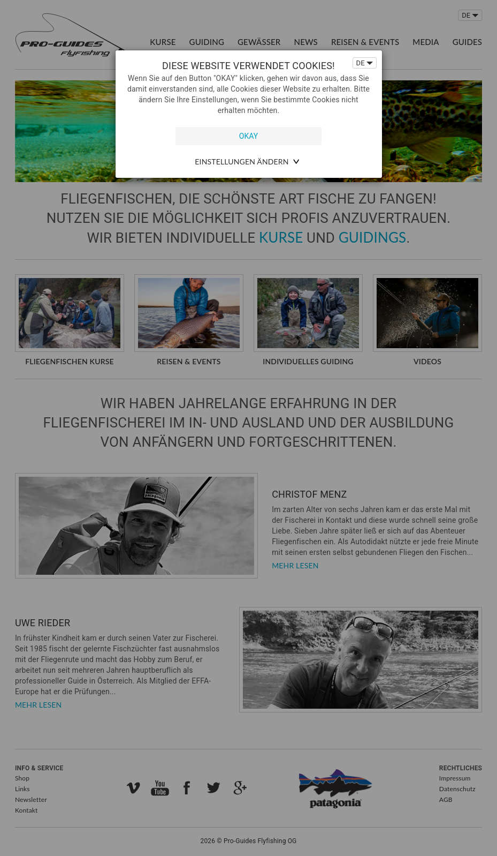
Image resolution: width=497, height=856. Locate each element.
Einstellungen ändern (241, 161)
